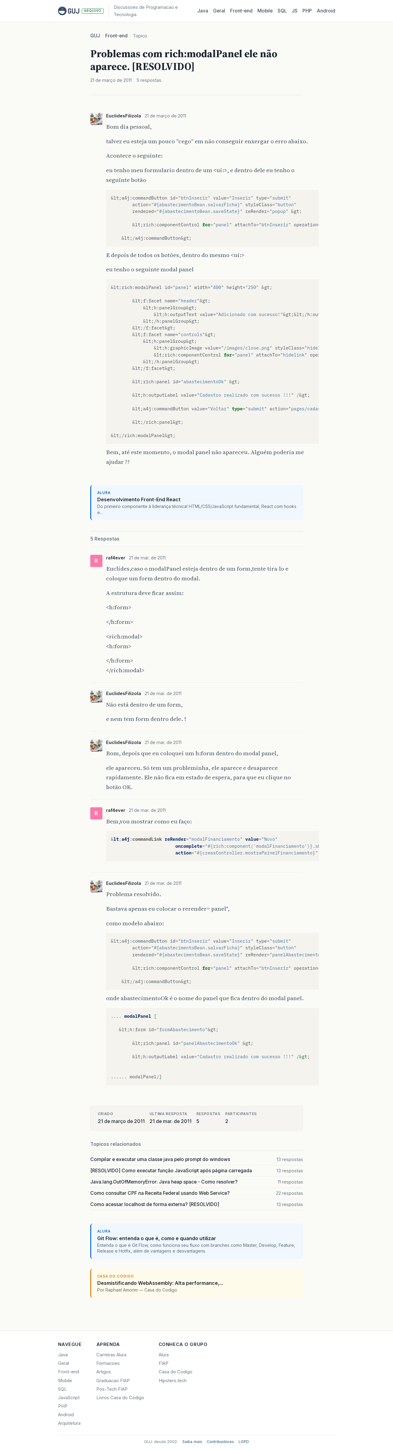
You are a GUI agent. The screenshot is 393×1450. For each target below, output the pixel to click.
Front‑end (241, 11)
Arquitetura (69, 1423)
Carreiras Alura (111, 1355)
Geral (219, 11)
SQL (282, 11)
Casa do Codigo (175, 1372)
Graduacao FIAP (113, 1380)
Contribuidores (220, 1441)
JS (295, 11)
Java (202, 11)
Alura (164, 1355)
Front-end (116, 36)
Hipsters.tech (173, 1380)
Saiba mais (192, 1441)
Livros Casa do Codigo (120, 1397)
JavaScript (69, 1397)
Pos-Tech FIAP (112, 1389)
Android (326, 11)
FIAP (163, 1363)
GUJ (95, 36)
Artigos (103, 1372)
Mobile (265, 11)
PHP (307, 11)
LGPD (244, 1441)
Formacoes (108, 1363)
